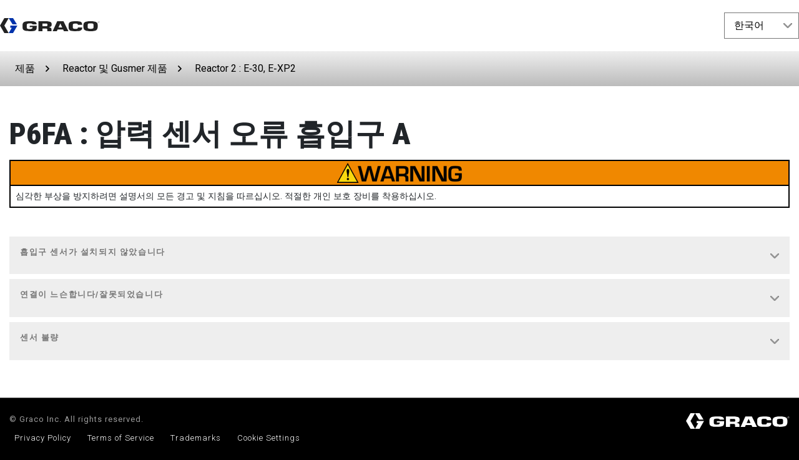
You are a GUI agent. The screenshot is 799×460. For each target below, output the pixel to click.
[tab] (399, 256)
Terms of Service (120, 438)
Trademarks (195, 438)
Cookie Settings (268, 438)
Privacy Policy (42, 438)
